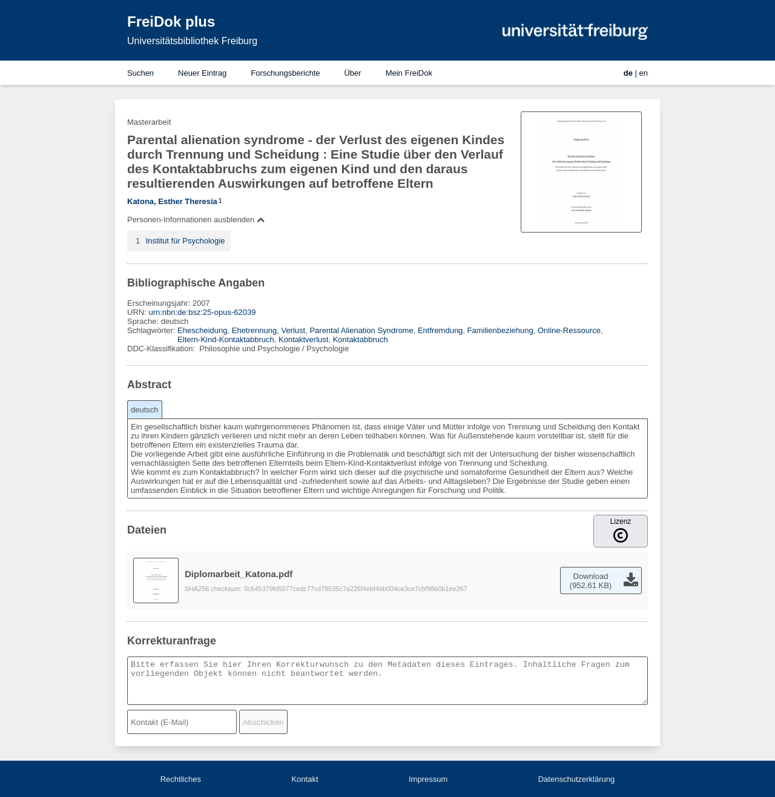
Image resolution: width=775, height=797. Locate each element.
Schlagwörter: (152, 330)
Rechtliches (180, 779)
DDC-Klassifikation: (162, 348)
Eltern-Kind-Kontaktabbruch (225, 339)
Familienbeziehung (500, 330)
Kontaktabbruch (360, 339)
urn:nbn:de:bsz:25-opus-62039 (202, 312)
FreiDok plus (171, 21)
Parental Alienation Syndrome (361, 330)
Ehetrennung (254, 330)
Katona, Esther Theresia (172, 201)
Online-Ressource (569, 330)
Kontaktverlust (303, 339)
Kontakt (304, 779)
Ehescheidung (202, 330)
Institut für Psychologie (185, 240)
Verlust (293, 330)
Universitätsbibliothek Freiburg (192, 41)
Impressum (428, 779)
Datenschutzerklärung (576, 779)
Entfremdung (440, 330)
